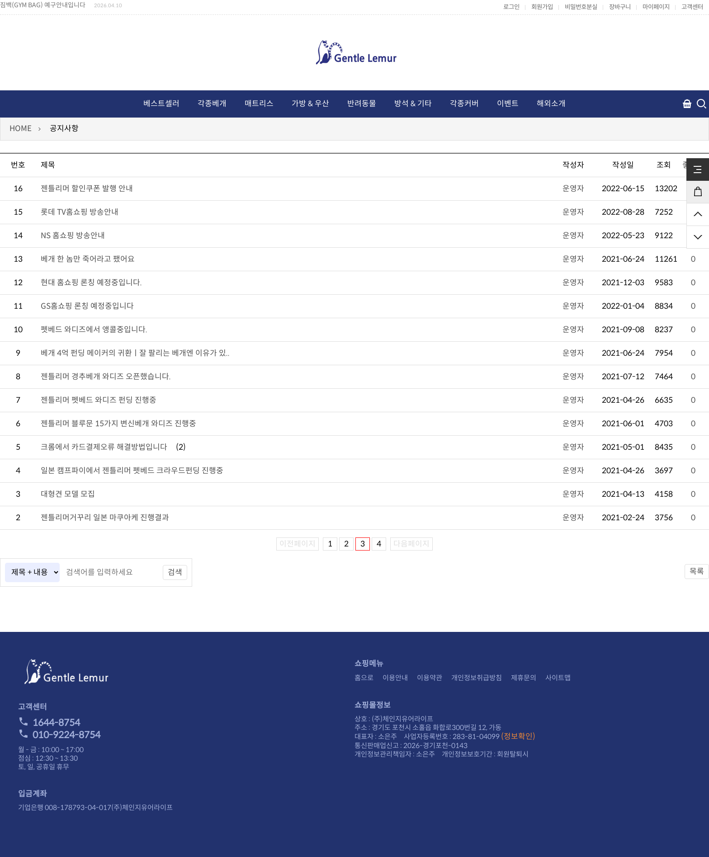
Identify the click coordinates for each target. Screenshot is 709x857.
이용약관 (429, 677)
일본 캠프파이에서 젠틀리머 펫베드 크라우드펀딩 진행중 (132, 471)
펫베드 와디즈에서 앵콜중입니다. (94, 329)
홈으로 (363, 677)
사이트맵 (558, 677)
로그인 (511, 7)
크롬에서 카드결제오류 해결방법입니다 (104, 447)
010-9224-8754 (59, 735)
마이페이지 (656, 7)
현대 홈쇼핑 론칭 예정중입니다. (91, 282)
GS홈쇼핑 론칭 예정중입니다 (87, 306)
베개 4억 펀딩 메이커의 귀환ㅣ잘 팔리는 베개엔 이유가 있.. (135, 353)
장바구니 (620, 7)
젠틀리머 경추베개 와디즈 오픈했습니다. (106, 376)
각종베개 (212, 103)
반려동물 (361, 103)
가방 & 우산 (310, 103)
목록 (697, 571)
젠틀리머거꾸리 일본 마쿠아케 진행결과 (105, 518)
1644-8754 (49, 723)
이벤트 (508, 103)
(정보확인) (518, 736)
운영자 (573, 188)
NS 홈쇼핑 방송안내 (73, 235)
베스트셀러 (161, 103)
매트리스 (259, 103)
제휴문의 (523, 677)
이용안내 (395, 677)
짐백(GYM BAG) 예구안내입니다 (42, 5)
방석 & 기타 (413, 103)
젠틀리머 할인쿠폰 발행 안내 (87, 188)
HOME (20, 128)
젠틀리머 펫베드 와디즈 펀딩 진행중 (98, 400)
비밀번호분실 (581, 7)
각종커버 (464, 103)
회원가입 (542, 7)
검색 (175, 572)
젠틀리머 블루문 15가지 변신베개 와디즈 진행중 (118, 423)
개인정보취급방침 (476, 677)
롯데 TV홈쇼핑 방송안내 (79, 212)
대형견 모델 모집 (68, 494)
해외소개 (551, 103)
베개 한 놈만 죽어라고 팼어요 (88, 259)
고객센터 (692, 7)
